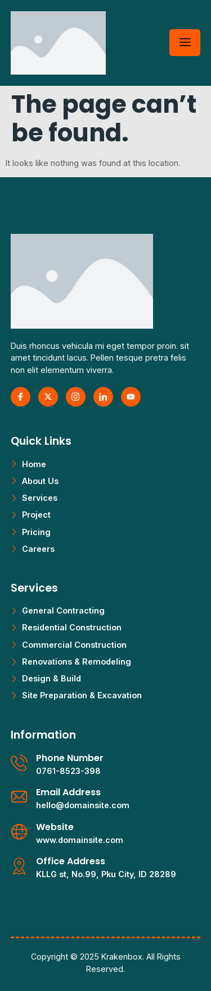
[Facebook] (20, 397)
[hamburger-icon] (184, 42)
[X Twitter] (48, 397)
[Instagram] (76, 397)
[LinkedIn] (103, 397)
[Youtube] (131, 397)
